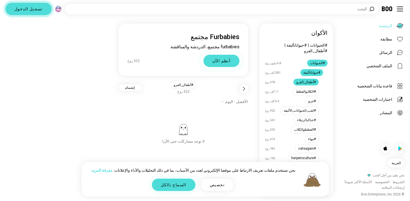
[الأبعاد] (58, 9)
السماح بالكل (173, 185)
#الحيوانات (318, 45)
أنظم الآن (221, 61)
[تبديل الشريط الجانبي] (400, 9)
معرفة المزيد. (101, 170)
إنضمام (130, 88)
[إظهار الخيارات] (234, 101)
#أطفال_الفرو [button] (183, 85)
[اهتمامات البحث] (222, 9)
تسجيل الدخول (28, 9)
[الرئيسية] (387, 8)
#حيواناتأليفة (297, 45)
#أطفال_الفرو (315, 51)
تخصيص (217, 185)
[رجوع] (243, 88)
